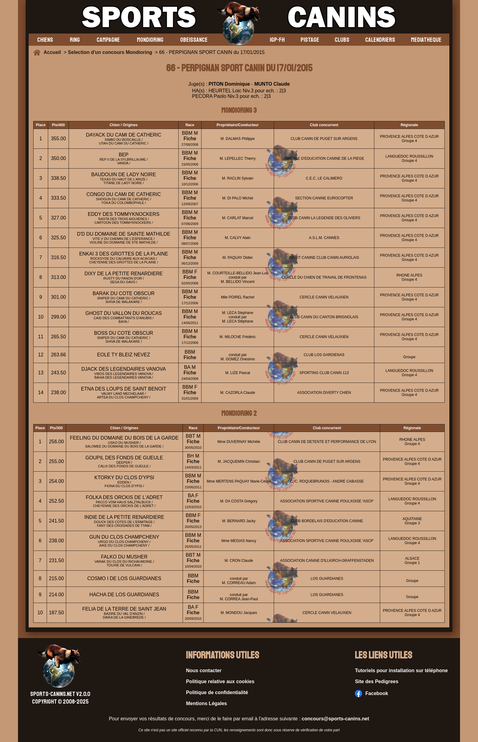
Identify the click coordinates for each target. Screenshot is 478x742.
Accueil (54, 52)
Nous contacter (203, 670)
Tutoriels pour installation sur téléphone (401, 670)
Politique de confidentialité (217, 692)
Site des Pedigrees (376, 681)
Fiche (190, 138)
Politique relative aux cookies (220, 681)
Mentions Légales (206, 703)
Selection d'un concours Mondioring (110, 52)
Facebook (371, 693)
